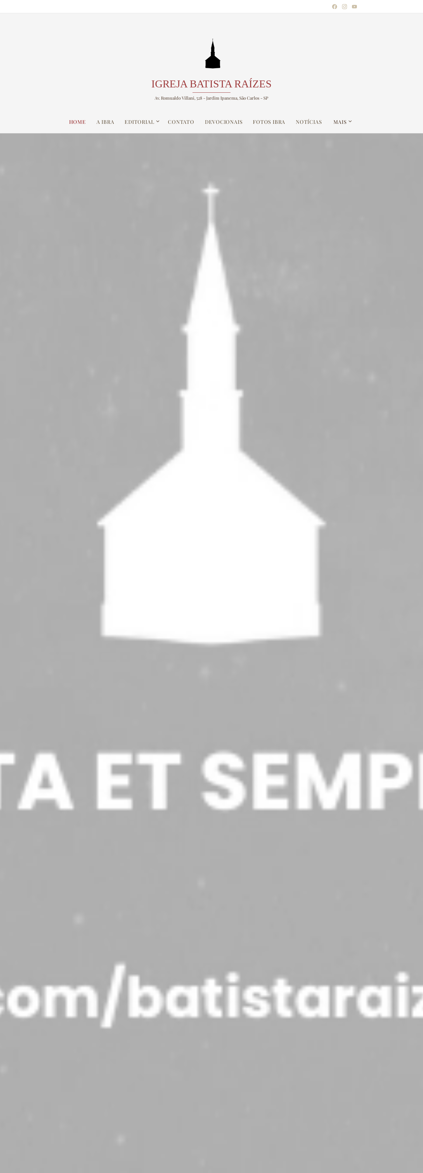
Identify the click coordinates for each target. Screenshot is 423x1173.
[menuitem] (82, 122)
